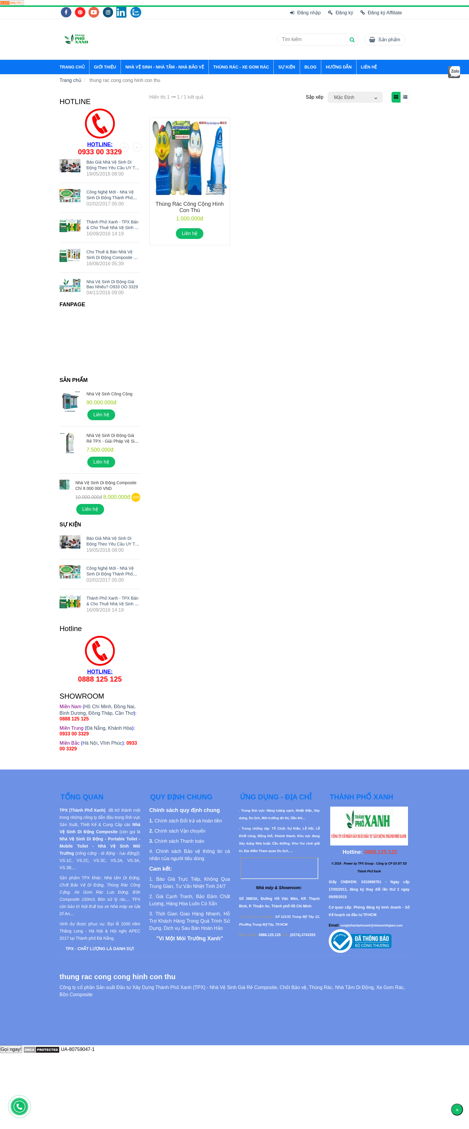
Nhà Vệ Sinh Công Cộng (109, 393)
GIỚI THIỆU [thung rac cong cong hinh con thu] (105, 67)
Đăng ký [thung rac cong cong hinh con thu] (340, 12)
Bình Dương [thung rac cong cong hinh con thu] (73, 713)
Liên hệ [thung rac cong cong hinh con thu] (190, 233)
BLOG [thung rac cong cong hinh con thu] (310, 67)
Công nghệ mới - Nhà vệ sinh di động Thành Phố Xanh (110, 197)
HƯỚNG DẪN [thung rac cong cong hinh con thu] (338, 67)
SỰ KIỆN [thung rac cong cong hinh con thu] (286, 67)
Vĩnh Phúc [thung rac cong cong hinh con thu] (111, 743)
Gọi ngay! (11, 1049)
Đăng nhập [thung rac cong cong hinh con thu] (305, 12)
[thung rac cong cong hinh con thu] (12, 2)
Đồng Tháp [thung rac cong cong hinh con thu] (100, 713)
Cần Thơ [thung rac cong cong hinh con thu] (124, 713)
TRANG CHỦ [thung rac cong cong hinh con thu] (72, 67)
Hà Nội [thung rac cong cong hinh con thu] (90, 743)
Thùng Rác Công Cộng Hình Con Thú (190, 207)
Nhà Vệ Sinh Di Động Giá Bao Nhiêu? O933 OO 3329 (112, 284)
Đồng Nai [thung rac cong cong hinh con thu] (124, 706)
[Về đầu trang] (457, 1110)
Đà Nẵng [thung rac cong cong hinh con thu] (95, 728)
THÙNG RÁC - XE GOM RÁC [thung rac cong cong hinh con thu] (241, 67)
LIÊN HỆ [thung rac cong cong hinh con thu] (369, 67)
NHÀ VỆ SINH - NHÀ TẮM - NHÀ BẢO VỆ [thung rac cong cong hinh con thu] (164, 67)
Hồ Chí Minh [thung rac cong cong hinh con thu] (97, 706)
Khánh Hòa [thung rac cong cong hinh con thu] (120, 728)
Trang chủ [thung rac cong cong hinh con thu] (70, 80)
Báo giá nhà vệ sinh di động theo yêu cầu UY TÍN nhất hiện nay (112, 168)
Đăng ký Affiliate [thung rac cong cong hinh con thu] (381, 12)
